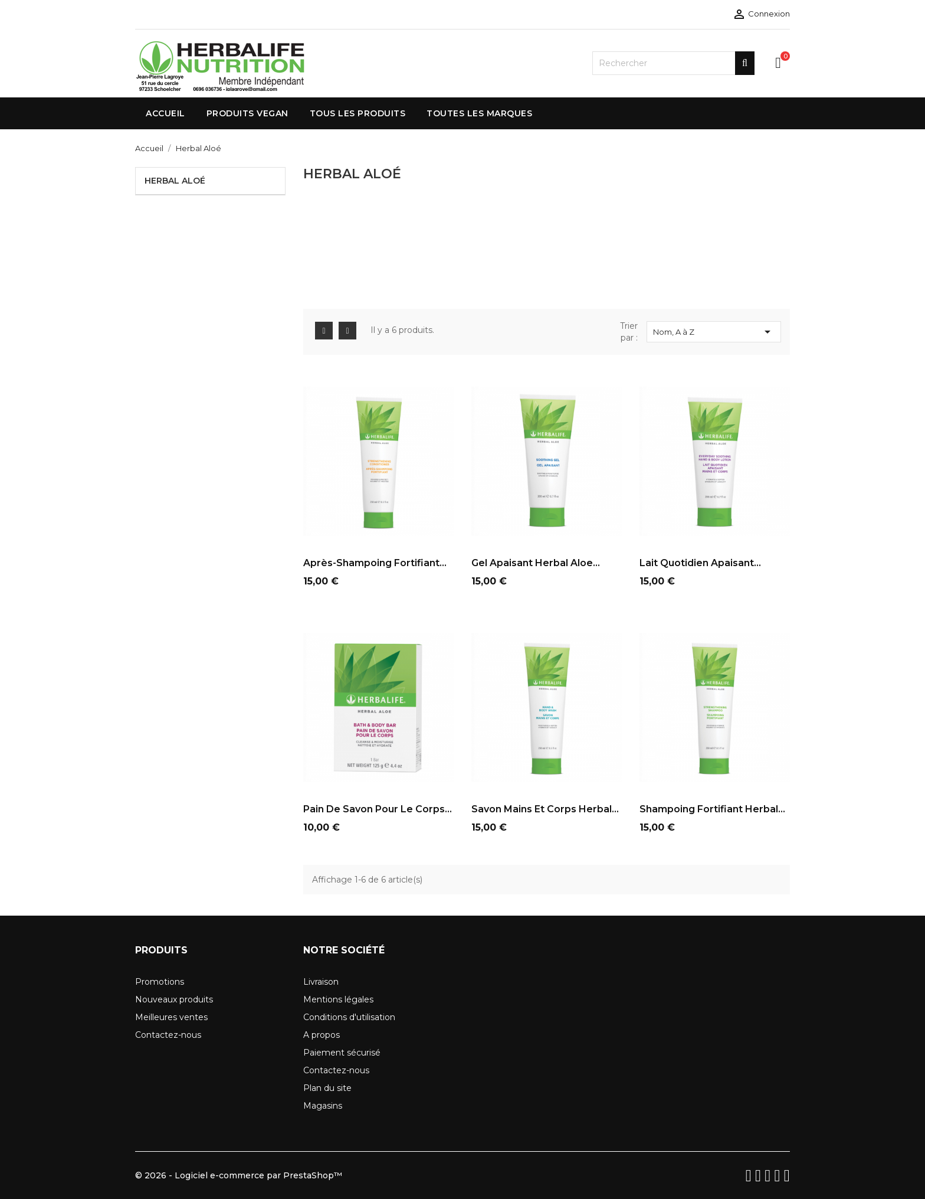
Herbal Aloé (175, 180)
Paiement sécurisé (342, 1052)
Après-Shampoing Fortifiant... (375, 563)
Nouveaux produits (174, 999)
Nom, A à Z (714, 332)
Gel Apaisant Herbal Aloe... (535, 563)
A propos (321, 1035)
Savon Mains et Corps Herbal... (545, 809)
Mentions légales (338, 999)
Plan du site (327, 1088)
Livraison (321, 981)
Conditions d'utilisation (349, 1017)
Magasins (322, 1105)
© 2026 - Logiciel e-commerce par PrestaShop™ (238, 1175)
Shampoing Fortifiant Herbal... (712, 809)
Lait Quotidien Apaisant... (700, 563)
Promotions (159, 981)
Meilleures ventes (171, 1017)
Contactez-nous (168, 1035)
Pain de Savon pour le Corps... (377, 809)
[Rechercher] (673, 63)
